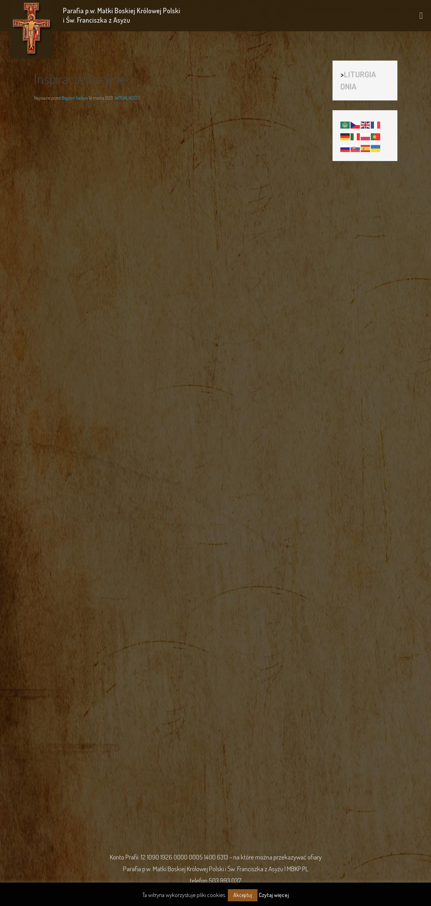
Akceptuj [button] (242, 895)
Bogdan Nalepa (75, 98)
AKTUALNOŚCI (127, 98)
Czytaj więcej (274, 895)
